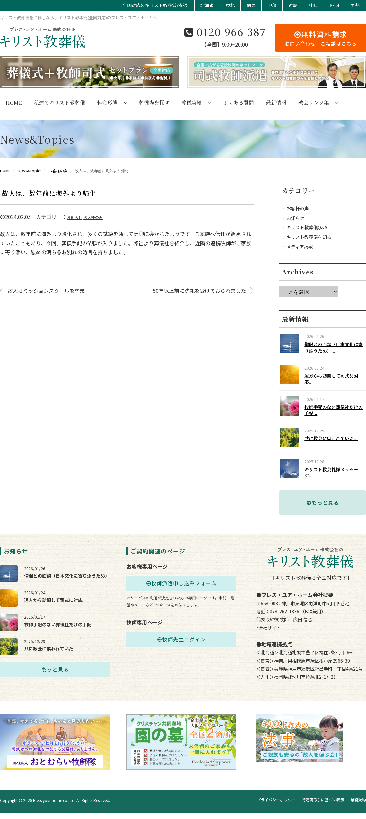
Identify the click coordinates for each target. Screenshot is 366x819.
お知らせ (74, 217)
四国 (334, 5)
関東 (251, 5)
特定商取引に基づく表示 (323, 805)
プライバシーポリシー (276, 805)
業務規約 (358, 805)
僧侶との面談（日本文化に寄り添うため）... (335, 347)
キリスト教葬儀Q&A (306, 227)
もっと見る (323, 516)
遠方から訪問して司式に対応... (335, 381)
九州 (355, 5)
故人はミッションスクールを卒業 (46, 290)
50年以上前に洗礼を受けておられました (199, 290)
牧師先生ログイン (181, 653)
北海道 (207, 5)
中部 (271, 5)
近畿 (292, 5)
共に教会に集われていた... (334, 446)
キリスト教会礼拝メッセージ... (334, 483)
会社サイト (269, 641)
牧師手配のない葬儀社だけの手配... (335, 415)
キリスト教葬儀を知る (308, 237)
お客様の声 (93, 217)
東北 (230, 5)
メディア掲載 (299, 246)
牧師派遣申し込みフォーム (181, 597)
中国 (313, 5)
